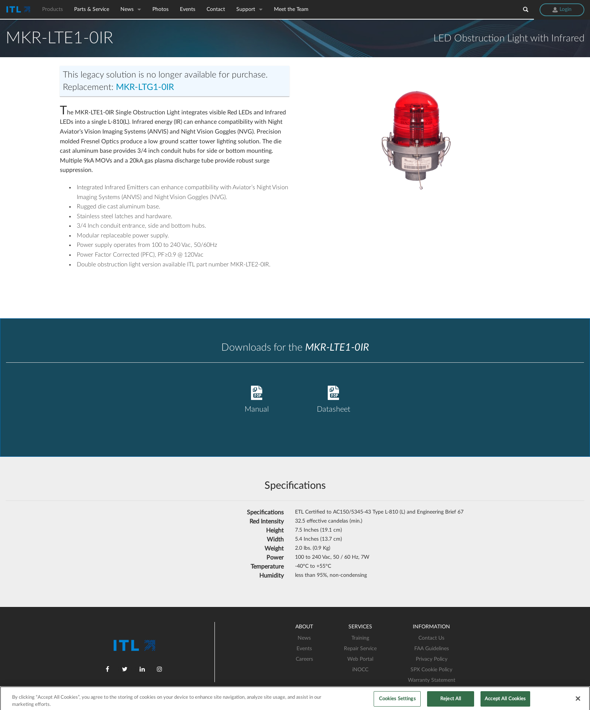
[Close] (578, 701)
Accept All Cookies (505, 701)
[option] (415, 138)
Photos (160, 9)
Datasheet (333, 391)
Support (245, 9)
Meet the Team (291, 9)
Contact (216, 9)
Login (562, 9)
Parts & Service (91, 9)
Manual (256, 391)
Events (187, 9)
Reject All (450, 701)
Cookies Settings (397, 701)
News (127, 9)
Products (52, 9)
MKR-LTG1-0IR (145, 87)
